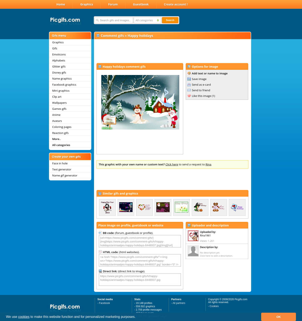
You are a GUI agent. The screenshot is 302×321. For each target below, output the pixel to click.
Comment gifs (112, 35)
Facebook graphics (64, 84)
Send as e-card (201, 84)
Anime (56, 115)
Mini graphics (61, 90)
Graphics (86, 4)
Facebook (104, 303)
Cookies (214, 306)
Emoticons (59, 54)
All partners (179, 303)
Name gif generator (65, 175)
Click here (171, 164)
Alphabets (58, 60)
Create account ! (176, 4)
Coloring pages (61, 127)
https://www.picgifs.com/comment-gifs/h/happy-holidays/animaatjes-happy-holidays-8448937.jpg (140, 279)
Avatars (57, 121)
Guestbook (141, 4)
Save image (199, 79)
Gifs (54, 48)
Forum (113, 4)
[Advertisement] (172, 51)
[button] (137, 317)
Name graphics (62, 78)
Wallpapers (59, 103)
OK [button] (278, 317)
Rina (208, 164)
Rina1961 (205, 235)
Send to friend (201, 90)
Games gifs (59, 109)
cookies (23, 317)
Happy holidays (140, 35)
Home (60, 4)
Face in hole (60, 163)
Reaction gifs (60, 133)
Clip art (56, 97)
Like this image (201, 96)
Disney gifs (59, 72)
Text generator (61, 169)
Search (170, 20)
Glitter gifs (59, 66)
